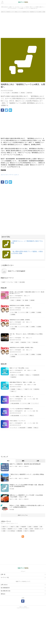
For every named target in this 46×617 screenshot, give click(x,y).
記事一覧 (3, 574)
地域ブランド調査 (13, 466)
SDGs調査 (12, 488)
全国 (23, 307)
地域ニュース (27, 295)
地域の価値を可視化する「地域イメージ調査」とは (22, 382)
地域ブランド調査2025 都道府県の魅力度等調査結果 (25, 464)
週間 (23, 460)
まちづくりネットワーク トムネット (10, 174)
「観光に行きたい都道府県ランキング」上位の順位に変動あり (27, 475)
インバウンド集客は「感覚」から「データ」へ (21, 396)
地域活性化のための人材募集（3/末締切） (20, 305)
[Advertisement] (23, 26)
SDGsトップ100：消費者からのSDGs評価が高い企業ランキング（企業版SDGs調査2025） (27, 506)
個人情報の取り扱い (6, 590)
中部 (23, 337)
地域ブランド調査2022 (24, 478)
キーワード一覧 (5, 577)
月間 (38, 460)
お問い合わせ (4, 584)
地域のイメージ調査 (31, 370)
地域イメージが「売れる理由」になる (19, 368)
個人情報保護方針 (5, 587)
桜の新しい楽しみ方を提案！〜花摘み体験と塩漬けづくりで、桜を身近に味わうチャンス (27, 292)
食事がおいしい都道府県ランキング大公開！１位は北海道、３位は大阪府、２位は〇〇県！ (27, 495)
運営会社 (3, 594)
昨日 (8, 460)
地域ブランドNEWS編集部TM (16, 295)
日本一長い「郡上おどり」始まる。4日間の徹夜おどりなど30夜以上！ (26, 334)
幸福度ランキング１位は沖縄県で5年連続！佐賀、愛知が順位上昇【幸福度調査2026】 (26, 485)
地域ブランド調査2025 (24, 466)
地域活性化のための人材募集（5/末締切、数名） (22, 347)
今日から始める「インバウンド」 (18, 420)
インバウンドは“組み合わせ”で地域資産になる (21, 408)
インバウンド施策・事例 (32, 398)
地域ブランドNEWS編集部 (16, 271)
